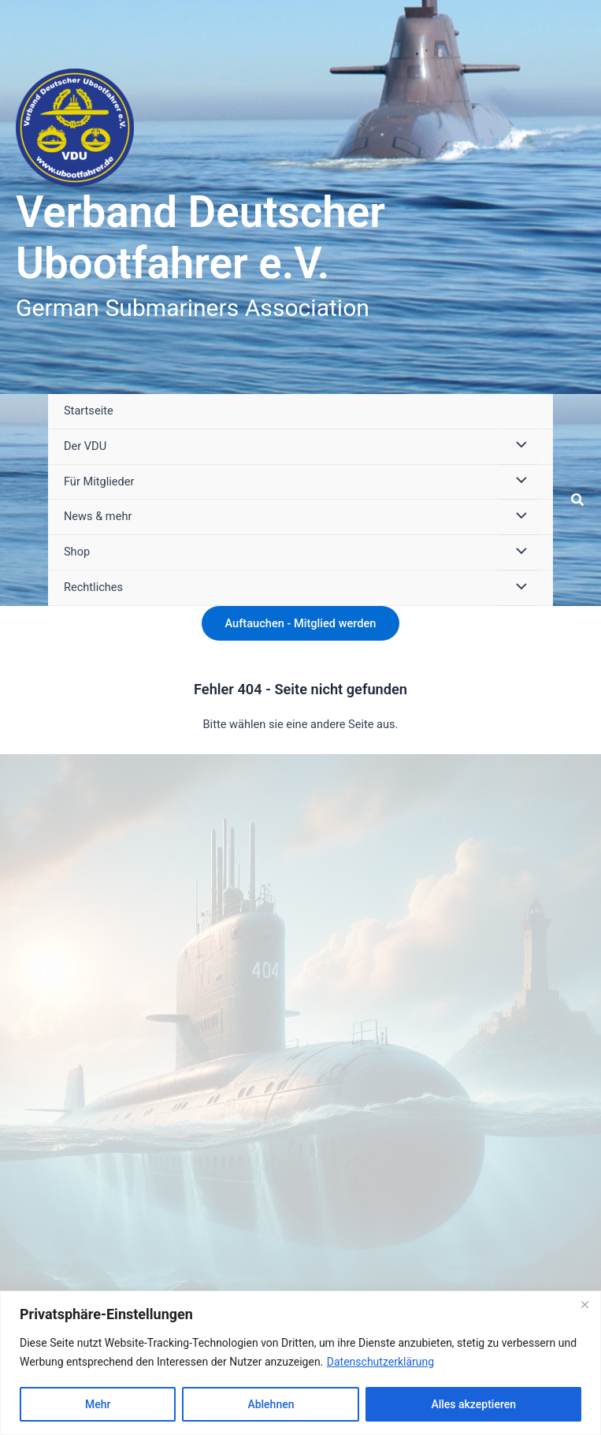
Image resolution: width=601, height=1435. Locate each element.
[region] (300, 1363)
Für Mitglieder (99, 481)
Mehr (97, 1404)
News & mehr (98, 516)
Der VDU (85, 446)
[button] (578, 500)
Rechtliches (93, 587)
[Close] (584, 1304)
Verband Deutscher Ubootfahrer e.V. (200, 238)
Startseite (88, 410)
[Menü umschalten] (517, 446)
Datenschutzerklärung (380, 1361)
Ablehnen (270, 1404)
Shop (77, 552)
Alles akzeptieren (473, 1404)
